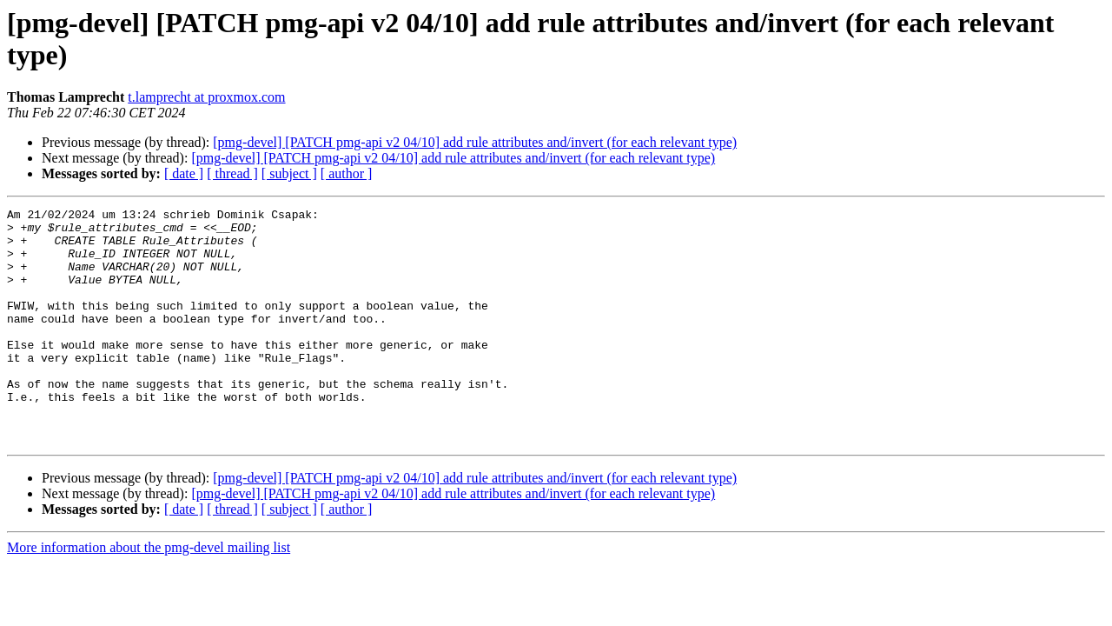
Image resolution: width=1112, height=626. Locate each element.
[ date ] (183, 173)
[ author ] (347, 173)
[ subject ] (289, 173)
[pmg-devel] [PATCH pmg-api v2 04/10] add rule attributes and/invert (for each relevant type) (475, 142)
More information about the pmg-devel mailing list (148, 594)
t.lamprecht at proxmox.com (206, 97)
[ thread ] (232, 173)
